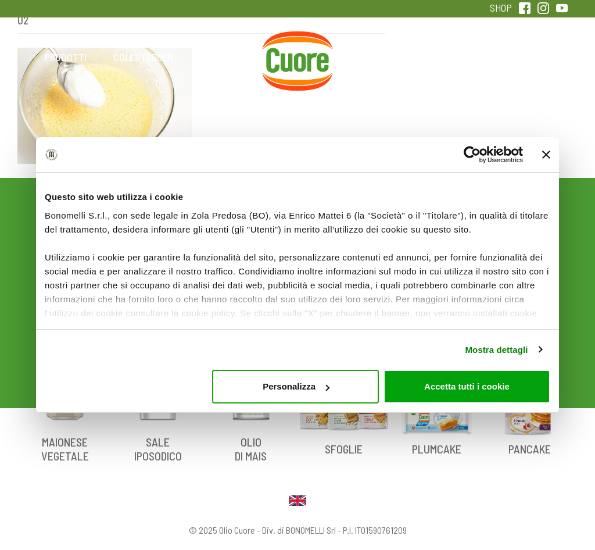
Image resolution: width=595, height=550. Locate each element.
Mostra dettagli (496, 350)
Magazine (374, 57)
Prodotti (66, 57)
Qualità (451, 57)
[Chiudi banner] (546, 155)
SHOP (501, 7)
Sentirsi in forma (529, 65)
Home (297, 44)
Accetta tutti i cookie (467, 386)
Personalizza (296, 386)
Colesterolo (143, 57)
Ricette (220, 57)
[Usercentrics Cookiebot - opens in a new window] (472, 154)
